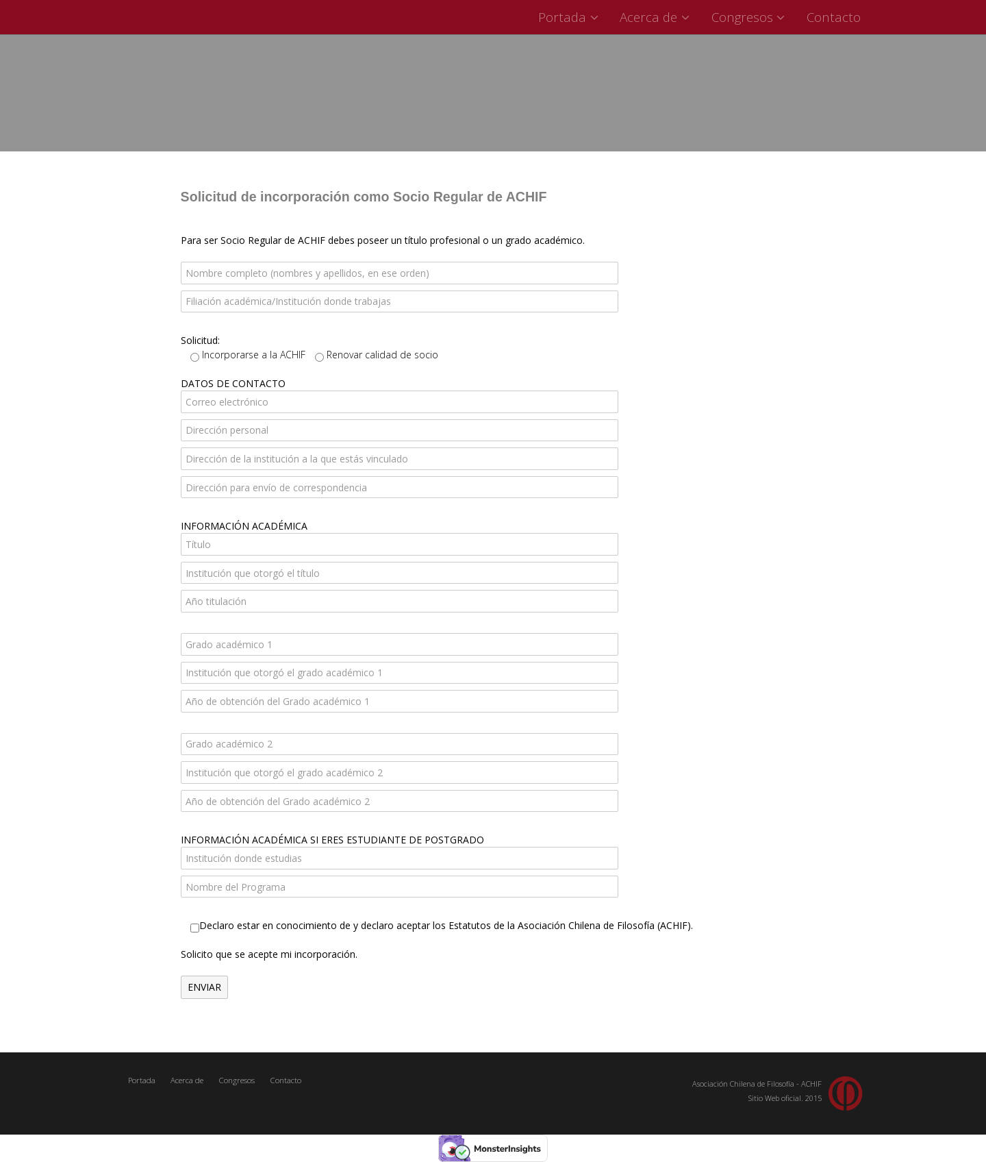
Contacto (834, 16)
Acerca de (656, 16)
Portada (570, 16)
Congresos (750, 16)
